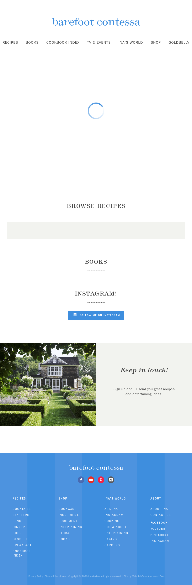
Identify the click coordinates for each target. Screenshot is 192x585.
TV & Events (99, 42)
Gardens (112, 545)
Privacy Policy (35, 576)
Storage (66, 533)
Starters (21, 515)
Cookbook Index (63, 42)
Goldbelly (179, 42)
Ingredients (70, 515)
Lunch (18, 521)
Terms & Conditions (55, 576)
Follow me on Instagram (96, 315)
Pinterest (159, 535)
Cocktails (22, 509)
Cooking (112, 521)
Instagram (114, 515)
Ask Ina (111, 509)
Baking (111, 539)
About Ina (159, 509)
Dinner (19, 527)
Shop (156, 42)
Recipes (10, 42)
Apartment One (156, 576)
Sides (18, 533)
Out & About (116, 527)
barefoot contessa (96, 22)
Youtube (157, 529)
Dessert (20, 539)
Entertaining (70, 527)
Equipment (68, 521)
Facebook (159, 522)
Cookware (68, 509)
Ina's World (130, 42)
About (155, 498)
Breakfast (22, 545)
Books (32, 42)
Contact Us (160, 515)
